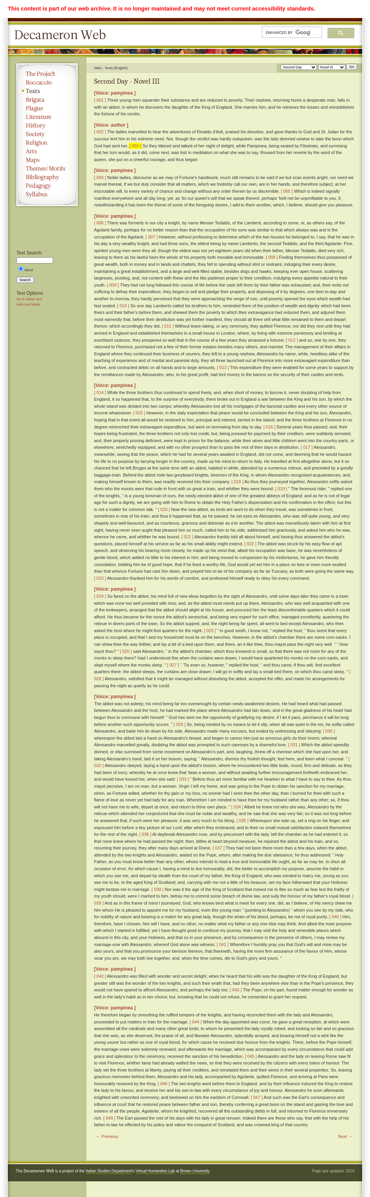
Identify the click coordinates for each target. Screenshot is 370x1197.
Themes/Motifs (47, 168)
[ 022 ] (250, 543)
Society (47, 134)
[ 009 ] (113, 285)
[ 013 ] (223, 367)
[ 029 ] (180, 724)
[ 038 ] (157, 889)
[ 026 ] (126, 651)
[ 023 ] (100, 578)
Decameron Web (62, 35)
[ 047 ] (257, 1097)
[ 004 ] (100, 177)
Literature (47, 117)
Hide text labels (28, 304)
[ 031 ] (294, 744)
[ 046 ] (164, 1083)
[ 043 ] (236, 989)
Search (25, 280)
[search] (288, 32)
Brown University (194, 1171)
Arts (47, 151)
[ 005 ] (287, 191)
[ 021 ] (187, 536)
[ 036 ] (145, 834)
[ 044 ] (196, 1022)
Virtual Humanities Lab (155, 1171)
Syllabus (47, 194)
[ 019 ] (281, 488)
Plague (47, 108)
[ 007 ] (152, 237)
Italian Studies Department (109, 1171)
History (47, 125)
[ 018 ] (237, 481)
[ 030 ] (329, 731)
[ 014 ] (100, 392)
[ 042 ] (100, 976)
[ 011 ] (168, 326)
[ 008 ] (272, 257)
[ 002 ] (100, 131)
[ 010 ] (123, 305)
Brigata (47, 99)
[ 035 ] (243, 820)
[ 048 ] (109, 1118)
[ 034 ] (237, 807)
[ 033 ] (183, 779)
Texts (47, 91)
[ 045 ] (251, 1056)
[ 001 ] (100, 100)
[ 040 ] (335, 916)
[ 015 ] (139, 412)
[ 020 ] (164, 509)
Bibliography (47, 177)
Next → (345, 1136)
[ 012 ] (292, 340)
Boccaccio (47, 82)
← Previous (107, 1136)
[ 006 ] (100, 222)
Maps (47, 160)
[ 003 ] (136, 145)
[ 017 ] (307, 447)
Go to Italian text (29, 299)
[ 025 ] (210, 630)
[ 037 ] (219, 848)
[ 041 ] (223, 944)
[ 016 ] (269, 427)
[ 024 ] (100, 596)
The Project (47, 74)
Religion (47, 142)
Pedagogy (47, 185)
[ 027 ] (173, 665)
